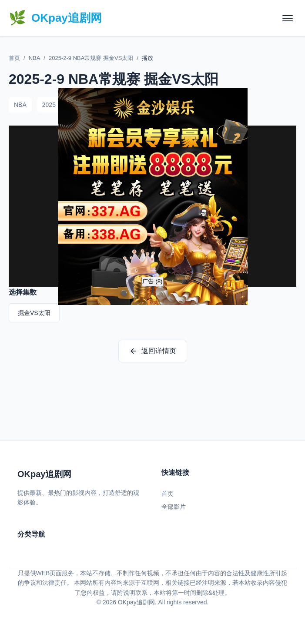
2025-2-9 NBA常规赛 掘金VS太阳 (91, 58)
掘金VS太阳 (34, 312)
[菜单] (287, 18)
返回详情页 (152, 351)
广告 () (152, 281)
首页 (14, 58)
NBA (34, 58)
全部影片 (173, 506)
